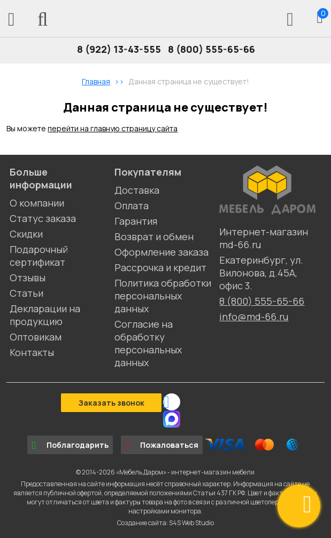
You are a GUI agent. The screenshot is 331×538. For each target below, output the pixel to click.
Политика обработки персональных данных (162, 295)
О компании (37, 202)
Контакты (32, 352)
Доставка (136, 190)
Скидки (26, 233)
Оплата (131, 205)
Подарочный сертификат (39, 255)
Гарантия (135, 221)
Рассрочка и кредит (160, 267)
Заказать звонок (111, 403)
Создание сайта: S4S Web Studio (165, 522)
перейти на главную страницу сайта (113, 128)
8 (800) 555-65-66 (211, 49)
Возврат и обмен (154, 236)
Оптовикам (35, 336)
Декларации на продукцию (45, 315)
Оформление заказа (161, 252)
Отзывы (27, 277)
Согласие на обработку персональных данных (148, 343)
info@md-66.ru (253, 316)
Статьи (26, 293)
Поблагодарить (70, 445)
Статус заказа (43, 218)
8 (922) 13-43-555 (119, 49)
